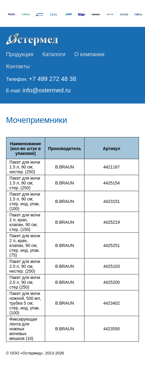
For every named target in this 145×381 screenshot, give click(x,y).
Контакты (18, 66)
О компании (89, 54)
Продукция (19, 54)
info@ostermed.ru (46, 90)
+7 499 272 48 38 (52, 78)
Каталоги (53, 54)
